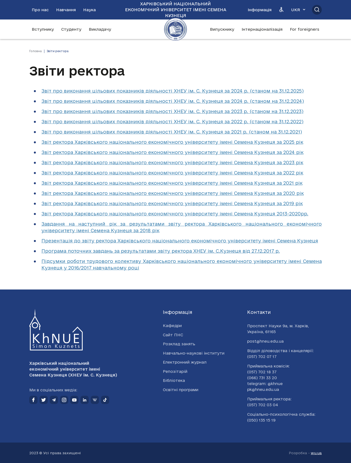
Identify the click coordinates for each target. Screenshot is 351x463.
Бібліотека (174, 380)
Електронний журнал (184, 362)
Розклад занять (179, 344)
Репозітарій (175, 371)
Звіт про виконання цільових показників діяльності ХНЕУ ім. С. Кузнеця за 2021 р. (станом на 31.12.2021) (171, 132)
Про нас (40, 10)
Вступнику (43, 29)
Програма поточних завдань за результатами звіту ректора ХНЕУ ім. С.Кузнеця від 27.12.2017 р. (160, 251)
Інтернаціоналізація (262, 29)
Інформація (260, 10)
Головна (35, 51)
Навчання (66, 10)
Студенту (71, 29)
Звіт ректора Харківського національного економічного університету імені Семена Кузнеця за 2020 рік (172, 193)
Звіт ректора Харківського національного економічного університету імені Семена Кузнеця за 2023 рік (172, 162)
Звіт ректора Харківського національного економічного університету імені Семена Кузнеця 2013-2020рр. (174, 213)
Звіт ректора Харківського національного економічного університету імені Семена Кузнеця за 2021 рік (171, 183)
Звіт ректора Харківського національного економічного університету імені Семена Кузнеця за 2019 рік (172, 203)
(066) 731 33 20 (262, 378)
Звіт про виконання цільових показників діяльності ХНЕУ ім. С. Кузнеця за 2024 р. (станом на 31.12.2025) (172, 91)
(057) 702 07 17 (261, 356)
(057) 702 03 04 (262, 405)
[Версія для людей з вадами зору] (281, 10)
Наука (89, 10)
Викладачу (100, 29)
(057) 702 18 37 (261, 372)
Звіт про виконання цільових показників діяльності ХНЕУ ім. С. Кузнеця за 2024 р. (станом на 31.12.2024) (172, 101)
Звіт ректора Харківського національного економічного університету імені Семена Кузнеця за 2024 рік (172, 152)
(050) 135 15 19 (261, 420)
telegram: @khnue (265, 383)
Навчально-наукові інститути (193, 353)
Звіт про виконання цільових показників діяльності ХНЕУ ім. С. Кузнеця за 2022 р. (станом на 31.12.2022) (172, 121)
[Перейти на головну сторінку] (175, 29)
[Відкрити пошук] (317, 10)
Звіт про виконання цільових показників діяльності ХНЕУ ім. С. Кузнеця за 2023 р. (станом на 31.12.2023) (172, 111)
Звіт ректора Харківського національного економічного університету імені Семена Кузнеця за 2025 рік (172, 142)
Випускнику (222, 29)
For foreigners (304, 29)
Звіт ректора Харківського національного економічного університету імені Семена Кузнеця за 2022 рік (172, 172)
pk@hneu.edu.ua (263, 389)
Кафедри (172, 325)
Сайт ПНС (173, 335)
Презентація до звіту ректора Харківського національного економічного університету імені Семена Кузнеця (179, 240)
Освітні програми (180, 389)
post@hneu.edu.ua (265, 341)
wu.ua (316, 453)
